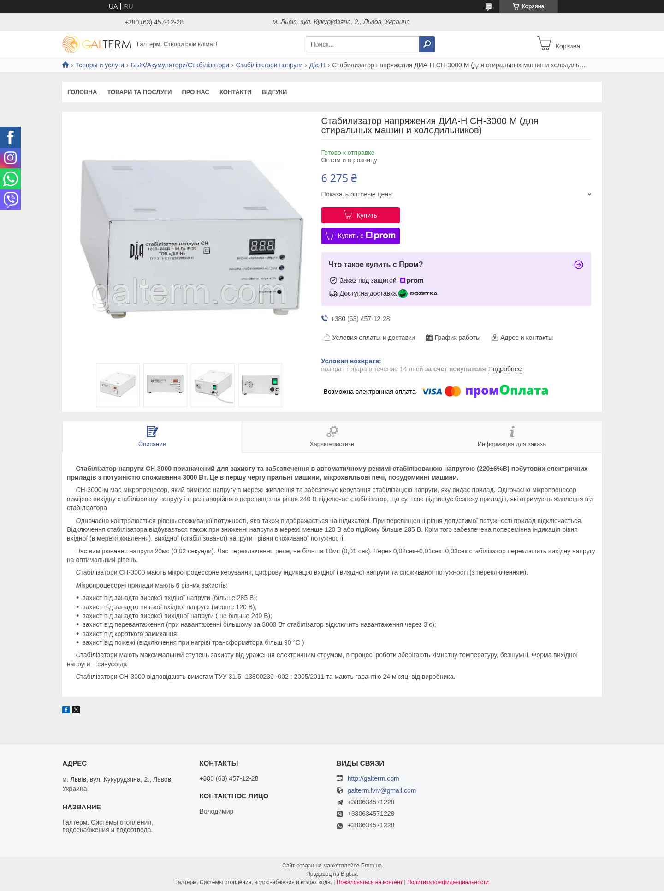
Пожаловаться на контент (370, 882)
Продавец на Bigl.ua (332, 874)
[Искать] (427, 44)
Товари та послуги (139, 92)
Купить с (367, 236)
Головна (82, 92)
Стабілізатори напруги (269, 65)
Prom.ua (371, 865)
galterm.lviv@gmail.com (382, 790)
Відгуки (274, 92)
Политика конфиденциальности (448, 882)
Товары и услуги (99, 65)
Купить (366, 215)
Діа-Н (317, 65)
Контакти (235, 92)
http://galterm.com (373, 778)
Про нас (195, 92)
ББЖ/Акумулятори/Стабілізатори (180, 65)
